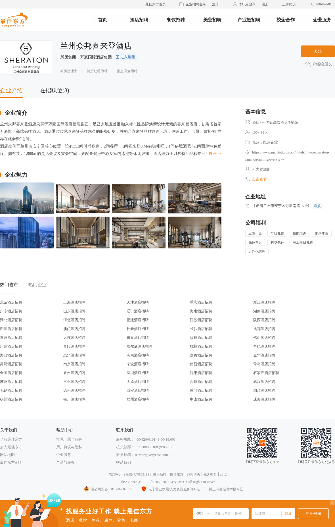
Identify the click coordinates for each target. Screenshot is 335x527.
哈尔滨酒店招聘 (139, 346)
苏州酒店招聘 (11, 381)
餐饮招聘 (176, 19)
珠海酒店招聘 (264, 399)
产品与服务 (65, 462)
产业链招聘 (249, 19)
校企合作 (286, 19)
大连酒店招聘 (74, 337)
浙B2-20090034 (131, 482)
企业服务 (322, 19)
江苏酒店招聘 (201, 320)
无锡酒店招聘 (11, 390)
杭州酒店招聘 (201, 346)
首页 (102, 19)
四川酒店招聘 (11, 329)
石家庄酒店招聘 (266, 373)
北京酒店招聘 (11, 302)
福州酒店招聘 (201, 337)
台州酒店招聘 (201, 381)
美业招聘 (212, 19)
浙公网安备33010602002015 (107, 489)
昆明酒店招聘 (11, 364)
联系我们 (123, 462)
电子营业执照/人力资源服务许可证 (170, 489)
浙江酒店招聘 (264, 302)
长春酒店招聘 (138, 329)
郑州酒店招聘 (138, 399)
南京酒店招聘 (74, 364)
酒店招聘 (139, 19)
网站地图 (7, 455)
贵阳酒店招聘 (74, 346)
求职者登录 (247, 4)
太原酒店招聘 (138, 381)
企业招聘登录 (196, 4)
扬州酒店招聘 (11, 399)
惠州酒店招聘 (74, 355)
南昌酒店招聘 (201, 364)
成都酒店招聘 (264, 329)
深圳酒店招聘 (138, 373)
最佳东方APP (11, 462)
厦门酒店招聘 (201, 390)
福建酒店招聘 (138, 320)
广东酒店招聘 (11, 311)
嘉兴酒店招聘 (201, 355)
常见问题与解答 (69, 439)
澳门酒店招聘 (74, 329)
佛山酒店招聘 (264, 337)
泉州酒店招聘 (74, 373)
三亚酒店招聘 (74, 381)
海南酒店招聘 (201, 311)
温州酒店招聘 (74, 390)
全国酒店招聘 (11, 373)
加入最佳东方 (11, 447)
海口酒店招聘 (11, 355)
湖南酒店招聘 (264, 311)
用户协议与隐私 (69, 447)
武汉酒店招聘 (264, 381)
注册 (215, 4)
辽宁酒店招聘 (138, 311)
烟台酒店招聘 (264, 390)
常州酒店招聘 (11, 337)
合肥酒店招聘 (264, 346)
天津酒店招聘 (138, 302)
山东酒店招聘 (74, 311)
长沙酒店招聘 (201, 329)
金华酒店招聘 (264, 355)
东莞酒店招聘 (138, 337)
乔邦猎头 (193, 474)
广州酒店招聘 (11, 346)
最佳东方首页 (155, 4)
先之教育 (210, 474)
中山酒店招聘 (201, 399)
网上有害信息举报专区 (226, 489)
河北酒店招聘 (74, 320)
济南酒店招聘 (138, 355)
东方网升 (115, 474)
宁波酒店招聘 (138, 364)
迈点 (223, 474)
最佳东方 (176, 474)
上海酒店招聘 (74, 302)
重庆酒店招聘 (201, 302)
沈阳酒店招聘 (201, 373)
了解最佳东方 (11, 439)
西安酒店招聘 (138, 390)
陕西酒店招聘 (264, 320)
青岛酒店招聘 (264, 364)
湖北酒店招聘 (11, 320)
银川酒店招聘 (74, 399)
